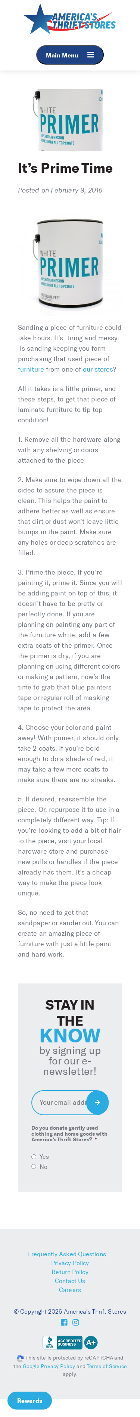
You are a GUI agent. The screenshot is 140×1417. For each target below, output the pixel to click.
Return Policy (70, 1272)
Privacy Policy (70, 1263)
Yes (44, 1156)
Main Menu (70, 55)
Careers (70, 1290)
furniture (31, 369)
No (43, 1166)
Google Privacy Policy (49, 1366)
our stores (98, 369)
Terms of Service (107, 1366)
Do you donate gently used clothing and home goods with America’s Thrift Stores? (69, 1133)
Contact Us (70, 1281)
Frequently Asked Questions (67, 1254)
